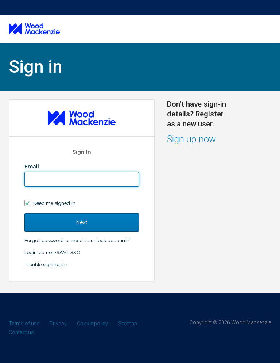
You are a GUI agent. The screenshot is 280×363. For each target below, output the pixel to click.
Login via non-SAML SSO (52, 252)
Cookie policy (92, 323)
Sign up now (191, 139)
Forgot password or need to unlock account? (76, 240)
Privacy (58, 323)
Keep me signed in (54, 203)
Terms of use (24, 323)
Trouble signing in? (45, 264)
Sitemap (127, 323)
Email (32, 166)
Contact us (21, 332)
